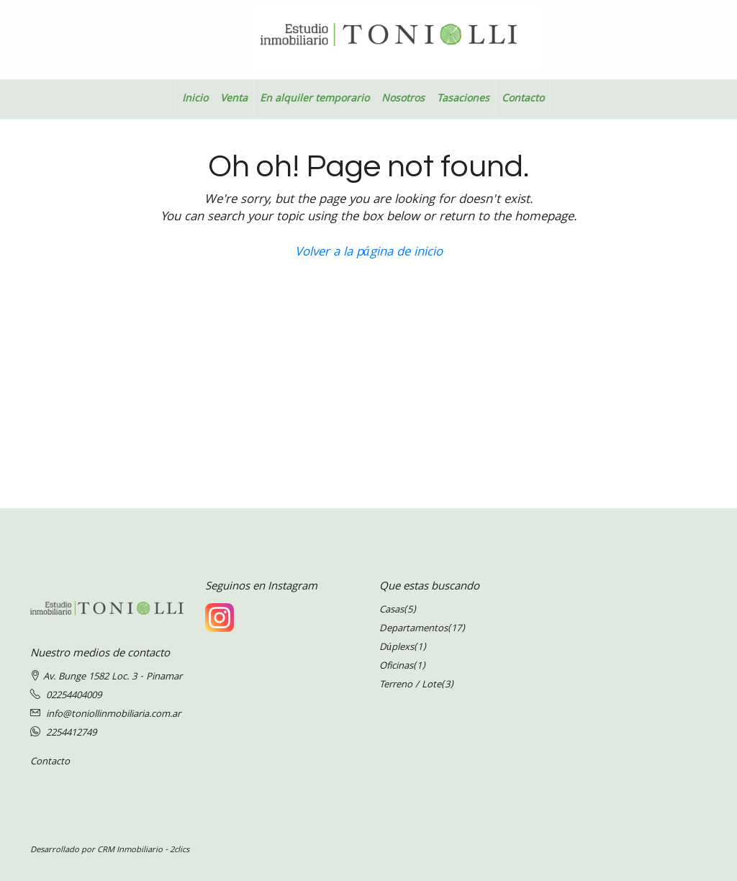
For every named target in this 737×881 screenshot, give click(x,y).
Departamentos (413, 629)
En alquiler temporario (314, 99)
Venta (234, 99)
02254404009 (73, 696)
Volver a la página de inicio (369, 253)
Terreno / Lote (410, 685)
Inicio (195, 99)
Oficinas (396, 666)
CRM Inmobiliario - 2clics (143, 850)
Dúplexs (396, 648)
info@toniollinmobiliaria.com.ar (113, 715)
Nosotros (403, 99)
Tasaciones (463, 99)
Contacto (523, 99)
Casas (391, 610)
